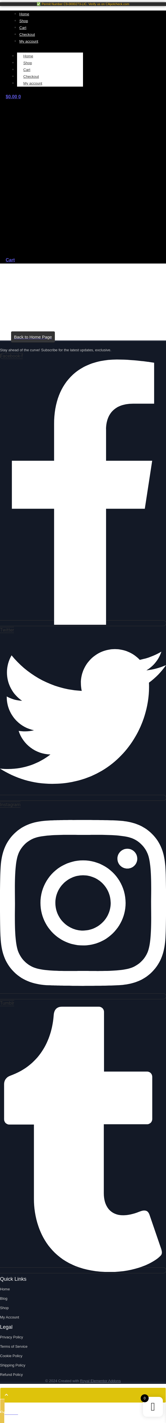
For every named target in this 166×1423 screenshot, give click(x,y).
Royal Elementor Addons (100, 1381)
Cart (26, 70)
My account (32, 83)
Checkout (31, 76)
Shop (27, 63)
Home (28, 56)
